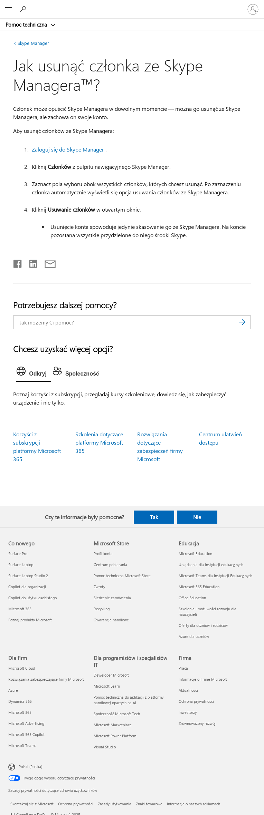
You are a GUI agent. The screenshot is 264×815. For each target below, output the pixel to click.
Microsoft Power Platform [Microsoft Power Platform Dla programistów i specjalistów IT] (115, 735)
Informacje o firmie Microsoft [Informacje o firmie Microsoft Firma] (203, 679)
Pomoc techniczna (27, 24)
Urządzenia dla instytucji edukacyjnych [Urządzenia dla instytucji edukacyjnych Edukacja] (211, 564)
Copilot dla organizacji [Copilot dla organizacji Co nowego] (27, 586)
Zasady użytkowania (114, 803)
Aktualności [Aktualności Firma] (188, 690)
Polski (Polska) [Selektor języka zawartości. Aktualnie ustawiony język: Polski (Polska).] (30, 766)
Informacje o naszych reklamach (193, 803)
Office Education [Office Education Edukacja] (192, 597)
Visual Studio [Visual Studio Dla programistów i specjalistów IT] (105, 746)
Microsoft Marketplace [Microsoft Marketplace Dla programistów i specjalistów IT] (113, 724)
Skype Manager (31, 43)
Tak (154, 517)
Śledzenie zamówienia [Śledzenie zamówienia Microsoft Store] (112, 597)
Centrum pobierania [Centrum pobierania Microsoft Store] (110, 564)
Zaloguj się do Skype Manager (68, 149)
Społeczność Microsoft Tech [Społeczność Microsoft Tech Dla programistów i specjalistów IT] (117, 713)
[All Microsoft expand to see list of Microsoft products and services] (8, 9)
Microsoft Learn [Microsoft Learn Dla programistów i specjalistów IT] (107, 686)
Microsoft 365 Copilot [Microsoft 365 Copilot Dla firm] (26, 734)
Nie (197, 517)
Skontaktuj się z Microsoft (32, 803)
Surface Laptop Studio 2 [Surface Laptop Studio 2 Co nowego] (28, 575)
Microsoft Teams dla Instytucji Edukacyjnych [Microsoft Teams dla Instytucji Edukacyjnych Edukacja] (215, 575)
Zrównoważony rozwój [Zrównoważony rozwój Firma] (197, 723)
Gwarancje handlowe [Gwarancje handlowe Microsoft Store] (111, 619)
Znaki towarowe (149, 803)
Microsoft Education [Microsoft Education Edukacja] (195, 553)
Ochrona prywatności (75, 803)
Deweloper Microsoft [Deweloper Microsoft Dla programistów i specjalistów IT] (111, 675)
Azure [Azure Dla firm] (13, 690)
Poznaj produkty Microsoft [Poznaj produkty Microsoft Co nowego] (30, 619)
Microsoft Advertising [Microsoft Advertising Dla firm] (26, 723)
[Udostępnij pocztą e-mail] (47, 262)
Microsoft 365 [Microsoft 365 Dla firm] (19, 712)
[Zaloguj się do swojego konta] (253, 9)
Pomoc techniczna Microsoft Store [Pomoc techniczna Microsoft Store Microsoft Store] (122, 575)
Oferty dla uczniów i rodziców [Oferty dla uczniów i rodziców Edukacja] (203, 625)
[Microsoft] (132, 5)
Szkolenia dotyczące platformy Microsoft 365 (99, 442)
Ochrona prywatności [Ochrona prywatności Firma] (196, 701)
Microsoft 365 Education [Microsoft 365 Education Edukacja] (199, 586)
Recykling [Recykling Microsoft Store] (102, 608)
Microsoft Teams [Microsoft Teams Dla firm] (22, 745)
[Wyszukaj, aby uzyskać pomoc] (24, 8)
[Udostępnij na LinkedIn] (30, 262)
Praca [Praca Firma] (183, 668)
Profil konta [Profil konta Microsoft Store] (103, 553)
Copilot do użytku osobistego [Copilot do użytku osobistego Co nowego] (32, 597)
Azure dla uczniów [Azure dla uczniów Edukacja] (194, 636)
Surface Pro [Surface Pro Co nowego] (17, 553)
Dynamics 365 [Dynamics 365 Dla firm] (20, 701)
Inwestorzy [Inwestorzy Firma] (188, 712)
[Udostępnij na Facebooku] (18, 262)
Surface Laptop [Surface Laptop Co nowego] (20, 564)
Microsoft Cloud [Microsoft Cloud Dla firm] (21, 668)
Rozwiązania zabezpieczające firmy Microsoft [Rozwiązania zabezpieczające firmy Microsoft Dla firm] (46, 679)
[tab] (33, 373)
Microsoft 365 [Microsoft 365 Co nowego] (19, 608)
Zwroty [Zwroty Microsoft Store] (99, 586)
